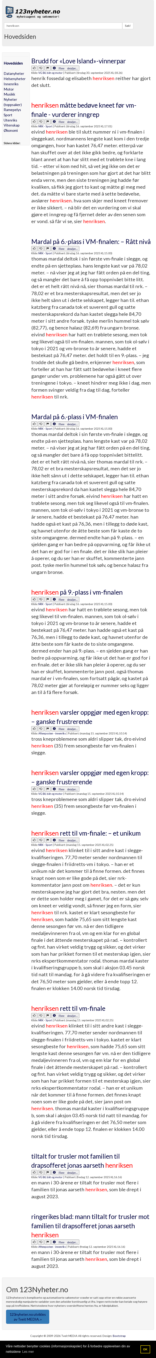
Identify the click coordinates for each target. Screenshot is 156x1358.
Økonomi (11, 130)
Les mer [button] (28, 1351)
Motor (9, 89)
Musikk (9, 94)
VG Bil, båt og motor (50, 72)
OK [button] (145, 1349)
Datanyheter (14, 73)
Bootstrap (119, 1335)
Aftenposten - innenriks (52, 733)
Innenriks (11, 84)
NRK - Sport (45, 126)
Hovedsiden (13, 63)
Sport (8, 115)
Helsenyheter (15, 78)
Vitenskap (12, 125)
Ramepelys (12, 109)
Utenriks (10, 120)
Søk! (128, 25)
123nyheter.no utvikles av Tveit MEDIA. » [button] (27, 1316)
